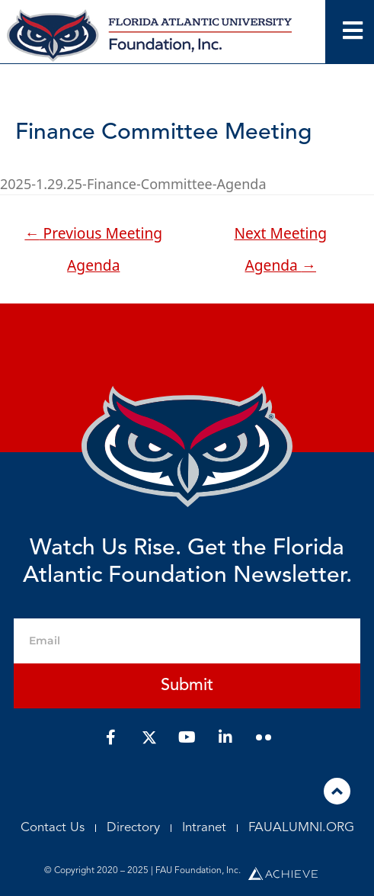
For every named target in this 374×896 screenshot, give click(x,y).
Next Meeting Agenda (280, 237)
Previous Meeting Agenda (93, 237)
